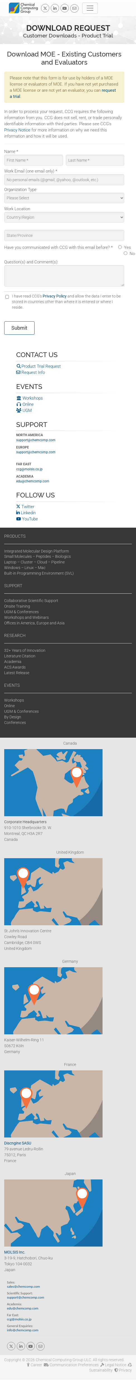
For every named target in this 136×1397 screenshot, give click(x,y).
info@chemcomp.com (22, 1330)
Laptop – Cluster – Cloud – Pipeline (34, 562)
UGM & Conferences (21, 612)
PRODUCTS (15, 536)
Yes (127, 247)
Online (25, 404)
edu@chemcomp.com (32, 481)
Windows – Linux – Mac (24, 567)
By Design (12, 717)
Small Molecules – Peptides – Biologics (37, 556)
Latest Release (16, 673)
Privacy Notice (17, 130)
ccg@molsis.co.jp (29, 469)
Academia (12, 661)
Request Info (30, 372)
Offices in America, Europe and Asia (34, 623)
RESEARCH (15, 635)
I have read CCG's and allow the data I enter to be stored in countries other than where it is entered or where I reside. (66, 302)
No (132, 253)
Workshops (29, 398)
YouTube (27, 518)
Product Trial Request (38, 366)
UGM (24, 410)
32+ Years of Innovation (24, 650)
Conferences (15, 722)
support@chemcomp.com (35, 440)
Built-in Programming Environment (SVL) (39, 573)
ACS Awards (15, 667)
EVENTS (12, 685)
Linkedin (26, 512)
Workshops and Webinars (26, 617)
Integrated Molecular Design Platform (36, 551)
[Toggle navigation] (90, 8)
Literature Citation (19, 656)
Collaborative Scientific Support (31, 600)
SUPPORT (13, 585)
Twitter (25, 506)
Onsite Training (17, 606)
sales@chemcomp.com (23, 1286)
